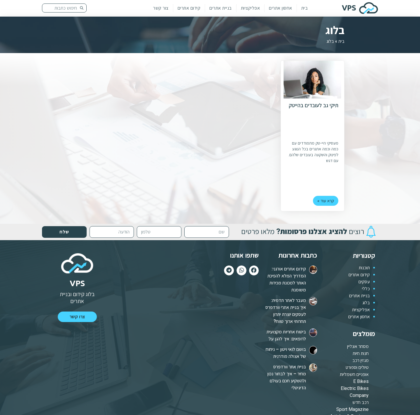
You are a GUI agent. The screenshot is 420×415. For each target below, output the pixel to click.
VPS (349, 7)
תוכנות (364, 267)
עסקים (364, 281)
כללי (366, 288)
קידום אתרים (189, 8)
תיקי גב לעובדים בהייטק (313, 106)
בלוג (366, 302)
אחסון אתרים (280, 8)
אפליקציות (250, 8)
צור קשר (161, 8)
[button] (77, 317)
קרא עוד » (327, 201)
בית (304, 8)
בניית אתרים (220, 8)
